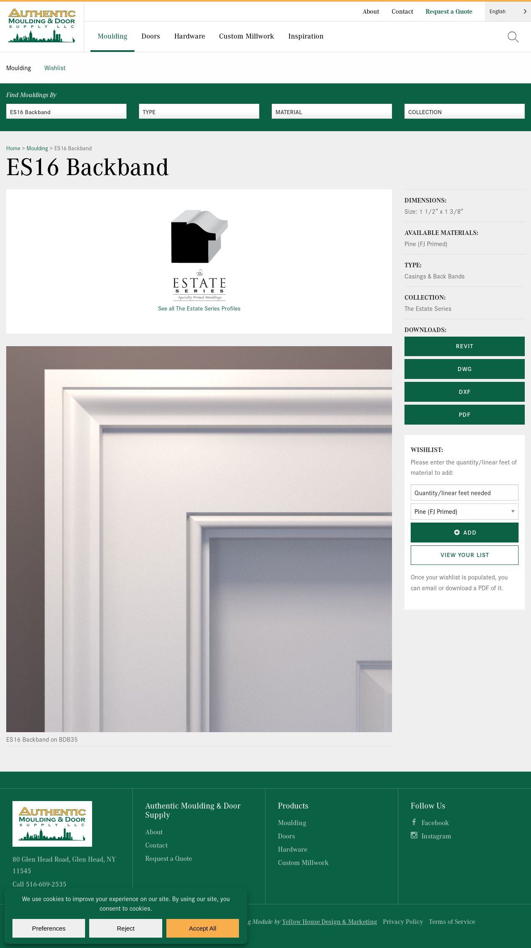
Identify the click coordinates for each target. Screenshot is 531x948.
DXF (465, 391)
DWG (465, 368)
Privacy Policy (403, 921)
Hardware (292, 849)
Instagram (436, 835)
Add (465, 532)
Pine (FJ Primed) (426, 243)
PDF (465, 414)
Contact (402, 11)
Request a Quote (449, 11)
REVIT (464, 345)
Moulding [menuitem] (112, 36)
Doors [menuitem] (150, 36)
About (371, 11)
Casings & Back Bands (434, 276)
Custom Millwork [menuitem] (246, 36)
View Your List (465, 554)
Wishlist (55, 67)
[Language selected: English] (508, 11)
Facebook (435, 822)
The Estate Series (427, 308)
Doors (286, 835)
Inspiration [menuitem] (306, 36)
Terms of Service (452, 921)
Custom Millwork (303, 862)
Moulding (18, 67)
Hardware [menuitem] (189, 36)
